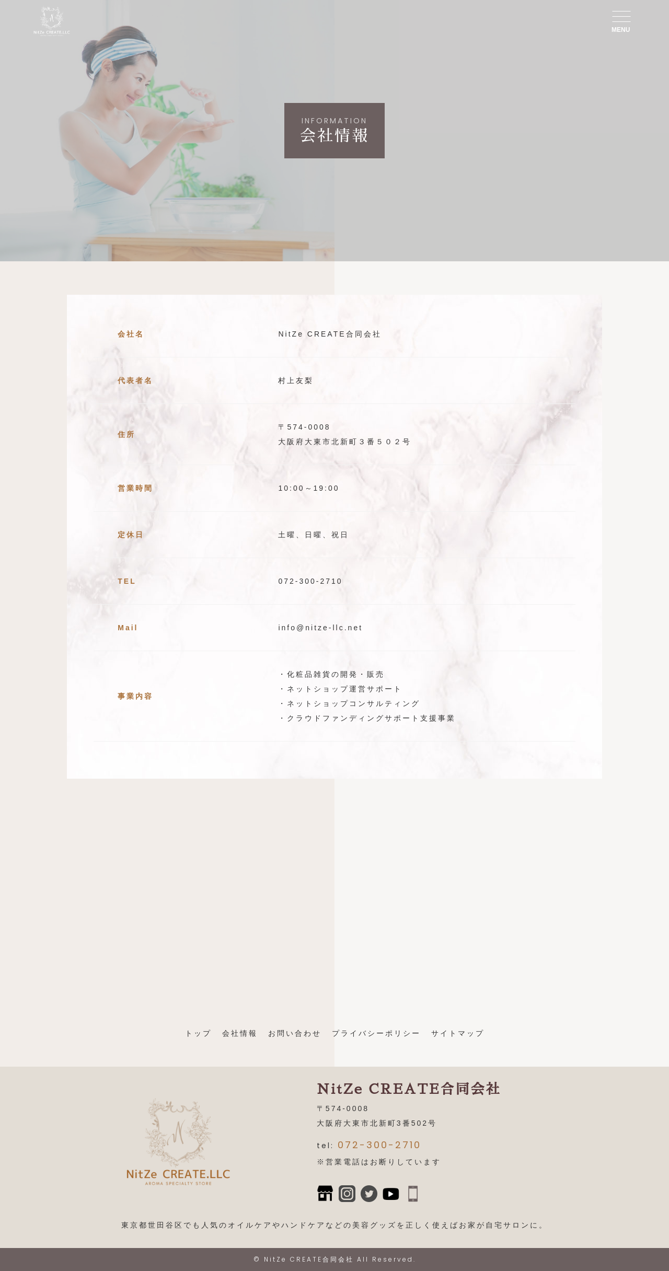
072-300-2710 (379, 1144)
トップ (198, 1033)
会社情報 (240, 1033)
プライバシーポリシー (376, 1033)
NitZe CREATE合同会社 (309, 1259)
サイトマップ (458, 1033)
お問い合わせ (294, 1033)
